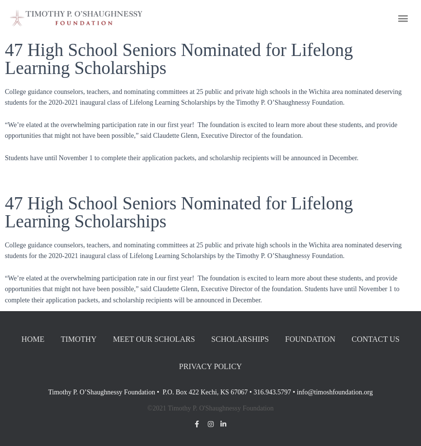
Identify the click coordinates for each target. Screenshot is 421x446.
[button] (403, 18)
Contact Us (375, 339)
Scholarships (240, 339)
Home (32, 339)
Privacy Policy (210, 366)
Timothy (79, 339)
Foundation (310, 339)
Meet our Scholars (154, 339)
